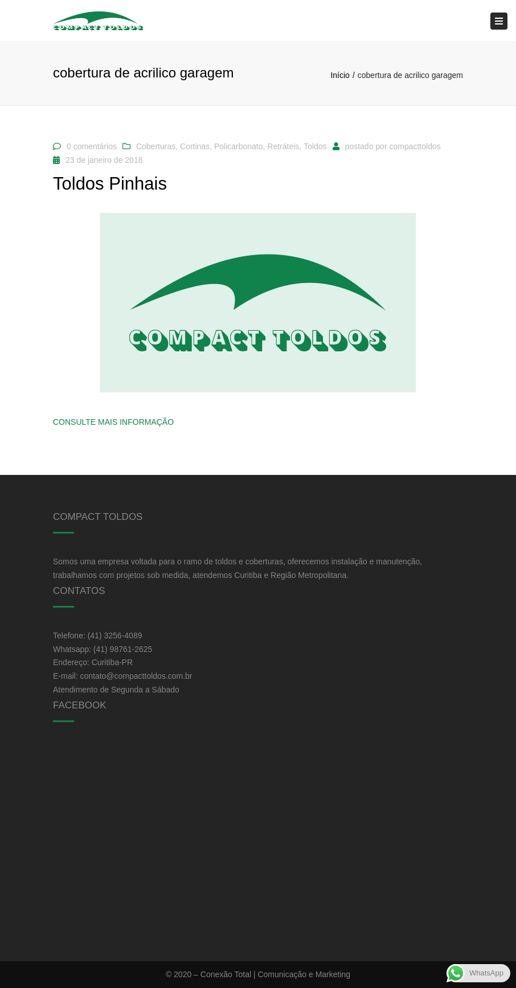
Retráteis (283, 146)
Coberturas (155, 146)
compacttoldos (414, 146)
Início (339, 75)
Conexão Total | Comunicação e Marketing (275, 974)
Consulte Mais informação (113, 422)
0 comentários (92, 146)
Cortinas (195, 146)
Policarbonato (238, 146)
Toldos (315, 146)
